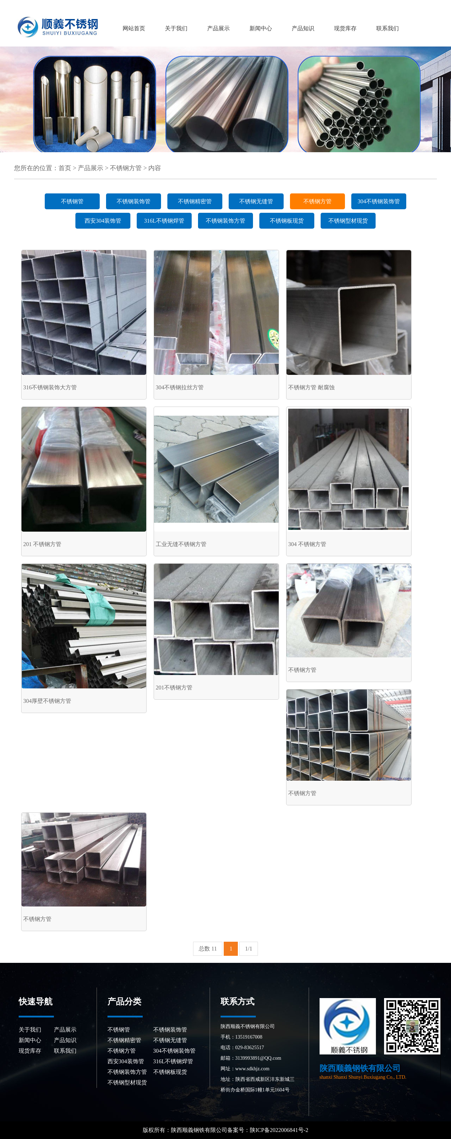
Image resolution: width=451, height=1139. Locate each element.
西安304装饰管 (103, 221)
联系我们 (387, 28)
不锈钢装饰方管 (225, 221)
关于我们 (176, 28)
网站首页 (134, 28)
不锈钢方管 (126, 168)
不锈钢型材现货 (348, 221)
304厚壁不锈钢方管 (47, 701)
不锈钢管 (72, 201)
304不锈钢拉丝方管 (180, 387)
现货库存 (345, 28)
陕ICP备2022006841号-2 (280, 1130)
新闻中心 (260, 28)
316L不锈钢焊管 (164, 221)
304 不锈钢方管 (307, 544)
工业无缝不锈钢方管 (181, 544)
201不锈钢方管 (174, 688)
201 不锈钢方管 (42, 544)
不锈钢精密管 (195, 201)
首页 (64, 168)
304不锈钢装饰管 (379, 201)
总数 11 (208, 949)
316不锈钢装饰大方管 (50, 387)
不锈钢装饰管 (133, 201)
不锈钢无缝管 (256, 201)
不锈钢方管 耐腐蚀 (311, 387)
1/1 (248, 949)
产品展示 (218, 28)
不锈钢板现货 (287, 221)
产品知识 (303, 28)
